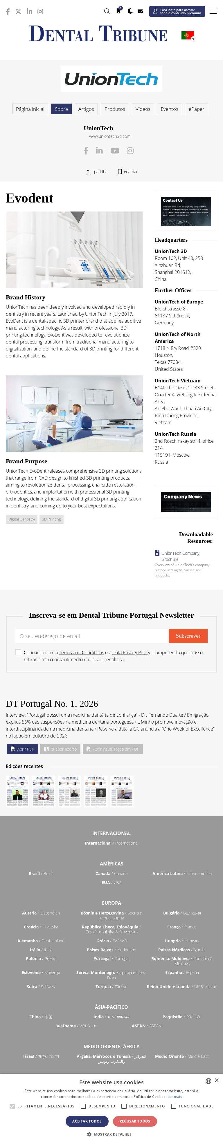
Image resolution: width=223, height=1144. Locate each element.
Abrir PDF (22, 749)
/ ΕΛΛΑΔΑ (111, 941)
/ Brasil (41, 873)
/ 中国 (41, 1017)
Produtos (115, 109)
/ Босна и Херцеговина (111, 915)
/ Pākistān (182, 1017)
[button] (111, 1134)
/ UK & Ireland (182, 986)
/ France (182, 927)
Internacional (111, 833)
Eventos (169, 109)
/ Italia (41, 950)
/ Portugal (111, 958)
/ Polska (41, 958)
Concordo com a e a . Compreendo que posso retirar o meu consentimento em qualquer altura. (113, 656)
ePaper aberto (60, 749)
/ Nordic (182, 950)
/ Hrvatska (41, 927)
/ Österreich (41, 913)
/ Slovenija (41, 972)
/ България (182, 913)
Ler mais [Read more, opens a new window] (175, 1096)
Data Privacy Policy (131, 652)
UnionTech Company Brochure (180, 556)
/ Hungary (182, 941)
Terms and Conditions (81, 652)
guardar (131, 171)
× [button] (216, 1080)
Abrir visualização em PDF (113, 749)
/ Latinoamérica (182, 873)
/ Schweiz (41, 986)
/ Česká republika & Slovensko (111, 929)
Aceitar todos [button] (87, 1121)
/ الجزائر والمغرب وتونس (111, 1058)
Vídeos (143, 109)
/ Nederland (111, 950)
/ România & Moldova (182, 961)
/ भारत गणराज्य (111, 1017)
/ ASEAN (146, 1026)
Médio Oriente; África (112, 1046)
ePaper (196, 109)
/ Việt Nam (76, 1026)
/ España (182, 972)
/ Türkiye (111, 986)
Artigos (86, 109)
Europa (111, 903)
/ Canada (111, 873)
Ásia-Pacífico (111, 1007)
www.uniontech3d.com (109, 136)
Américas (111, 864)
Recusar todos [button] (135, 1121)
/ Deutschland (40, 941)
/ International (111, 843)
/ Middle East (182, 1056)
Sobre (61, 109)
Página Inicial (30, 109)
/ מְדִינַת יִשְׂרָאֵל (41, 1056)
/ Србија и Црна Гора (111, 975)
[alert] (111, 1109)
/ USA (111, 882)
